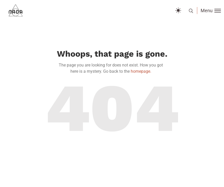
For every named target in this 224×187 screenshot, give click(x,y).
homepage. (141, 71)
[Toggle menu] (209, 10)
